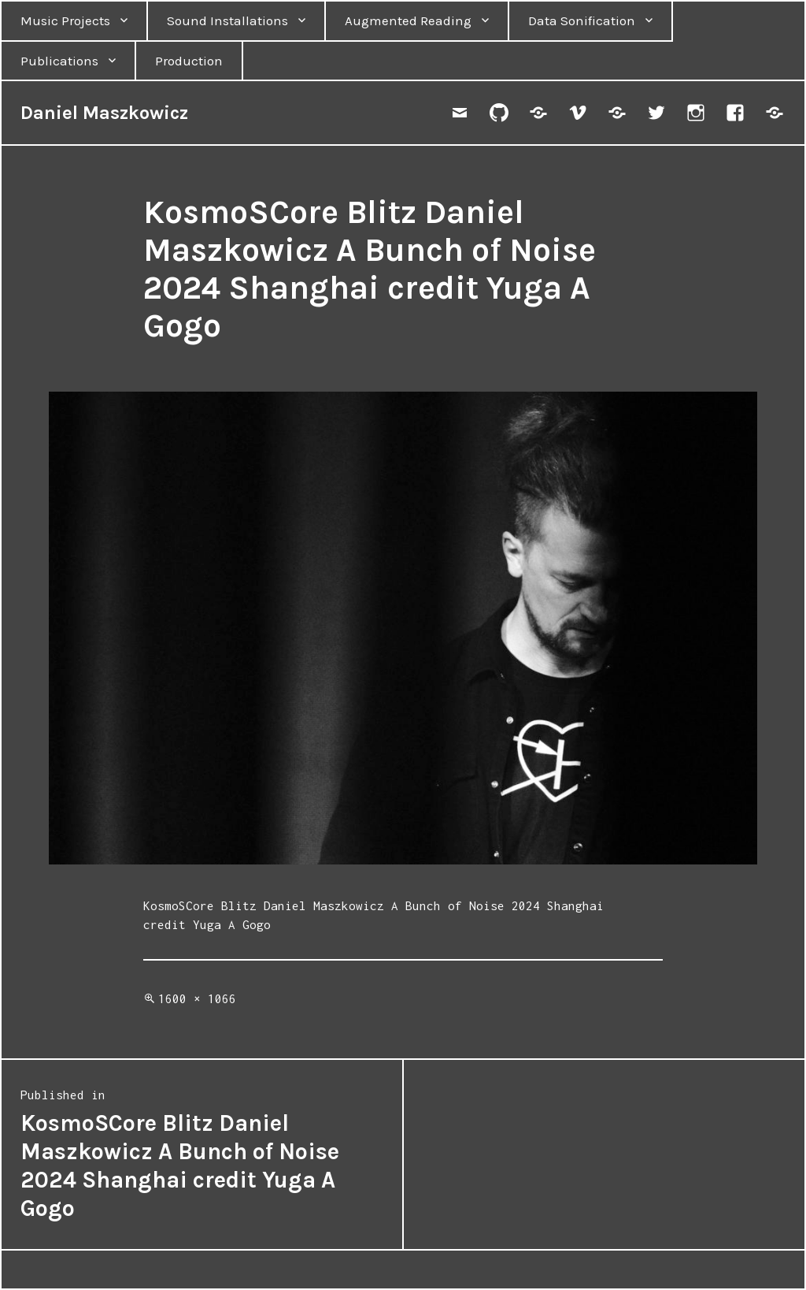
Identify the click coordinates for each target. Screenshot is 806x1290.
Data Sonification (581, 20)
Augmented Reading (408, 20)
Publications (59, 61)
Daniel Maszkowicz (104, 113)
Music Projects (65, 20)
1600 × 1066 (197, 998)
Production (189, 61)
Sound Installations (227, 20)
